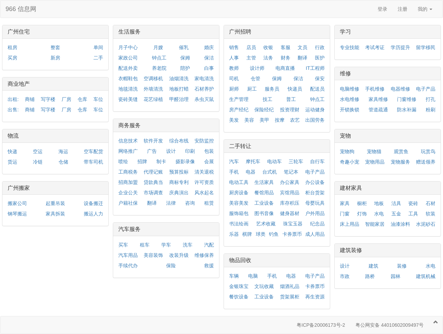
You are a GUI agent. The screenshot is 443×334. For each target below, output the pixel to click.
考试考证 (375, 47)
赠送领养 (425, 162)
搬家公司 (17, 203)
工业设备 (264, 203)
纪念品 (317, 223)
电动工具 (238, 182)
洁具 (396, 203)
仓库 (82, 99)
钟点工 (159, 58)
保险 (171, 265)
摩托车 (253, 161)
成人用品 (315, 234)
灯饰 (362, 213)
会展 (209, 161)
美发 (234, 120)
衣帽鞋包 (128, 78)
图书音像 (264, 213)
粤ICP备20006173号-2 (321, 325)
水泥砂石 (425, 224)
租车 (145, 245)
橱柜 (362, 203)
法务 (268, 58)
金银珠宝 (238, 286)
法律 (171, 203)
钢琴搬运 (17, 213)
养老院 (159, 68)
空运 (38, 151)
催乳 (184, 47)
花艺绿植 (153, 99)
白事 (209, 68)
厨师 (234, 89)
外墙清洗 (153, 89)
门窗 (345, 213)
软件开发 (153, 140)
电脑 (253, 276)
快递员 (295, 89)
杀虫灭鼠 (204, 99)
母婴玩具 (315, 203)
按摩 (279, 120)
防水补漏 (406, 109)
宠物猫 (374, 151)
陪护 (185, 68)
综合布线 (179, 140)
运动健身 (315, 109)
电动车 (274, 161)
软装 (430, 213)
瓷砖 (413, 203)
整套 (55, 47)
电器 (250, 172)
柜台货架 (315, 192)
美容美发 (238, 203)
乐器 (234, 234)
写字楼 (48, 99)
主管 (251, 58)
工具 (413, 213)
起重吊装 (55, 203)
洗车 (187, 245)
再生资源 (315, 296)
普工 (291, 99)
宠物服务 (400, 162)
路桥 (370, 276)
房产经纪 (238, 109)
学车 (166, 245)
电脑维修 (349, 89)
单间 (98, 47)
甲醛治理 (179, 99)
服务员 (272, 89)
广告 (152, 151)
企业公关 (128, 192)
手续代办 (128, 265)
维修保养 (204, 255)
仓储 (63, 162)
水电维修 (349, 99)
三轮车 (296, 161)
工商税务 (128, 172)
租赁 (209, 203)
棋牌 (247, 234)
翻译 (152, 203)
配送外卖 (128, 68)
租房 (12, 47)
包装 (209, 151)
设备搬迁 (93, 203)
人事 (234, 58)
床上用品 (349, 224)
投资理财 (289, 109)
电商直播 (285, 68)
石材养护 (204, 89)
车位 (98, 99)
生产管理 (238, 99)
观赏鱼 (401, 151)
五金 (396, 213)
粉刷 (430, 109)
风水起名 (204, 192)
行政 (320, 47)
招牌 (142, 161)
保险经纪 (264, 109)
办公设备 (315, 182)
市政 (345, 276)
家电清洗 (204, 78)
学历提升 (400, 47)
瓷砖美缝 (128, 99)
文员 (302, 47)
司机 (234, 78)
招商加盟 (128, 182)
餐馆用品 (264, 192)
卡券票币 (292, 234)
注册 (402, 9)
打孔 (430, 99)
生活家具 (264, 182)
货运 (12, 162)
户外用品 (315, 213)
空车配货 (93, 151)
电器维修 (400, 89)
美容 (249, 120)
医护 (320, 58)
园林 (395, 276)
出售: (13, 109)
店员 (251, 47)
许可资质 (204, 182)
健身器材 (289, 213)
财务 (285, 58)
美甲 (264, 120)
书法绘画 (238, 223)
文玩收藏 (264, 286)
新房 (55, 58)
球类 (260, 234)
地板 (379, 203)
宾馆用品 (289, 192)
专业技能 (349, 47)
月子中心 (128, 47)
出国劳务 (315, 120)
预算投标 (179, 172)
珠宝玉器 (292, 223)
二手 (98, 58)
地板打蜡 (179, 89)
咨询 (190, 203)
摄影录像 (185, 161)
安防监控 (204, 140)
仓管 (255, 78)
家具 (345, 203)
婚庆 (209, 47)
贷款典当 (153, 182)
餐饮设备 (238, 296)
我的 (425, 9)
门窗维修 (406, 99)
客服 (285, 47)
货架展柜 (289, 296)
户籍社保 (128, 203)
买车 (123, 245)
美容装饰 (153, 255)
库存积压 (289, 203)
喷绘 (123, 161)
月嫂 (158, 47)
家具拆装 (55, 213)
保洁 (209, 58)
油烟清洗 (179, 78)
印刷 (190, 151)
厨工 (252, 89)
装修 (402, 266)
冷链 (38, 162)
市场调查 (153, 192)
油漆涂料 (400, 224)
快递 (12, 151)
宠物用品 (375, 162)
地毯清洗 (128, 89)
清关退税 (204, 172)
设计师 (257, 68)
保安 (320, 78)
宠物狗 (347, 151)
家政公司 (128, 58)
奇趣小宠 (349, 162)
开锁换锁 (349, 109)
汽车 (234, 161)
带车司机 (93, 162)
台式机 (269, 172)
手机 (234, 172)
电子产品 (315, 172)
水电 (379, 213)
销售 (234, 47)
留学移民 (425, 47)
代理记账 (153, 172)
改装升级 (179, 255)
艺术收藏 (265, 223)
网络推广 (128, 151)
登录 (382, 9)
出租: (13, 99)
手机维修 (375, 89)
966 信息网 (21, 9)
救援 (209, 265)
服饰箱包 (238, 213)
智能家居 (375, 224)
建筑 (373, 266)
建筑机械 (425, 276)
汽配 (209, 245)
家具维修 (378, 99)
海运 (63, 151)
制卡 (161, 161)
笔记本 (291, 172)
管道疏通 (378, 109)
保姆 (185, 58)
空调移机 (153, 78)
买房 (12, 58)
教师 (234, 68)
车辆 (234, 276)
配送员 (317, 89)
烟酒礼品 (289, 286)
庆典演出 (179, 192)
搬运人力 (93, 213)
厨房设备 (238, 192)
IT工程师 (315, 68)
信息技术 (128, 140)
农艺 (295, 120)
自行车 (317, 161)
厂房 (66, 99)
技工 (267, 99)
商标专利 (179, 182)
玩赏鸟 (428, 151)
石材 (430, 203)
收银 (268, 47)
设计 (171, 151)
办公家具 (289, 182)
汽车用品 (128, 255)
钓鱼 (274, 234)
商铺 (30, 99)
